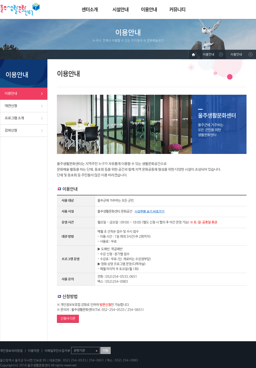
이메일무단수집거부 (57, 351)
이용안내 (149, 9)
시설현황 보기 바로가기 (150, 211)
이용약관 (33, 351)
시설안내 (120, 9)
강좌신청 (11, 130)
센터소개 (90, 9)
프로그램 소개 (14, 118)
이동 (105, 350)
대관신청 (11, 106)
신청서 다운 (67, 318)
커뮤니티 (177, 9)
